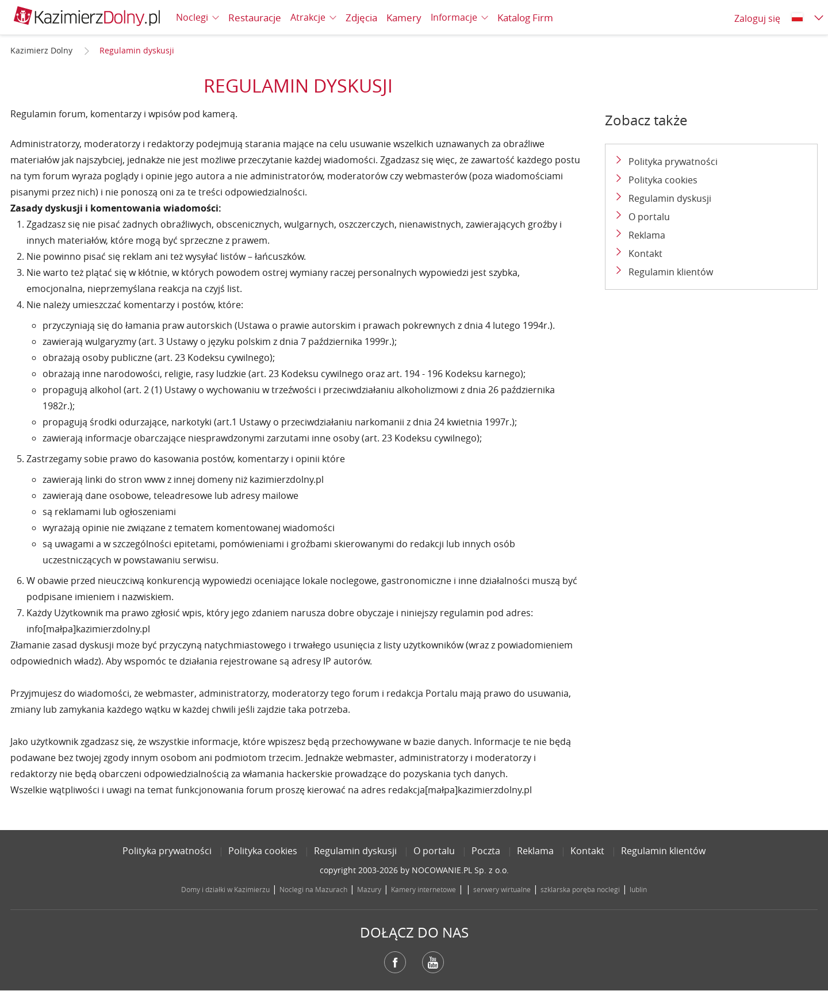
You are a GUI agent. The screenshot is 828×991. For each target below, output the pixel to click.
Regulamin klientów (670, 272)
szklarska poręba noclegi (580, 889)
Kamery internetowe (423, 889)
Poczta (485, 850)
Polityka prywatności (673, 161)
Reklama (646, 235)
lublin (638, 889)
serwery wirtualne (502, 889)
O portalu (649, 216)
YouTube (433, 962)
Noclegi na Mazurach (313, 889)
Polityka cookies (662, 180)
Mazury (369, 889)
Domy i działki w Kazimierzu (225, 889)
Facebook (395, 962)
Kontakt (645, 253)
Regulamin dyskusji (669, 198)
